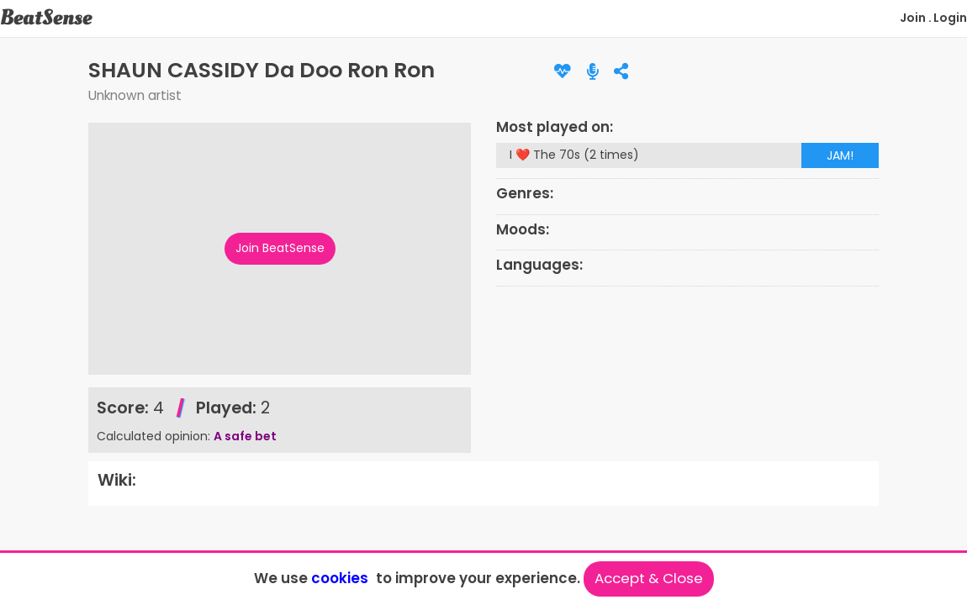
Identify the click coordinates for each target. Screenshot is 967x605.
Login (950, 17)
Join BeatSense (280, 247)
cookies (339, 578)
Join (913, 17)
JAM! (840, 155)
